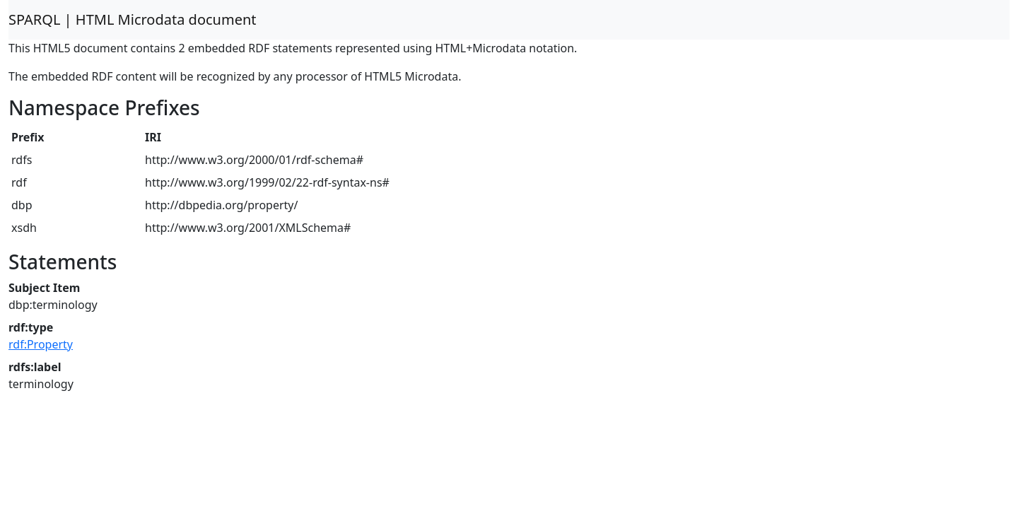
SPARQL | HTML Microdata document (132, 19)
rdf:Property (40, 344)
